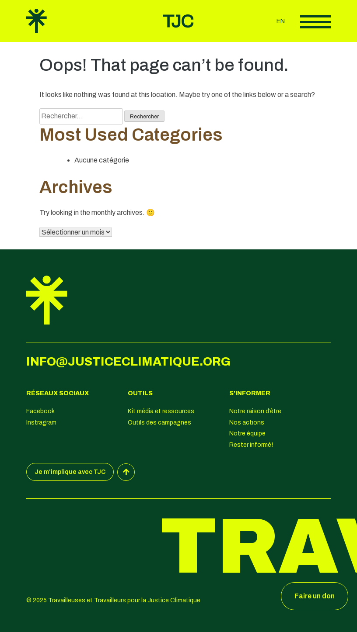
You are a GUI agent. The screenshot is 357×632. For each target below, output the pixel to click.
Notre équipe (247, 433)
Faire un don (314, 596)
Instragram (41, 422)
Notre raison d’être (255, 411)
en (280, 21)
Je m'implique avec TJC (70, 472)
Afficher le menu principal (315, 21)
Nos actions (246, 422)
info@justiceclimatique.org (128, 361)
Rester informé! (251, 445)
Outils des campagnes (159, 422)
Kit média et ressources (161, 411)
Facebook (40, 411)
